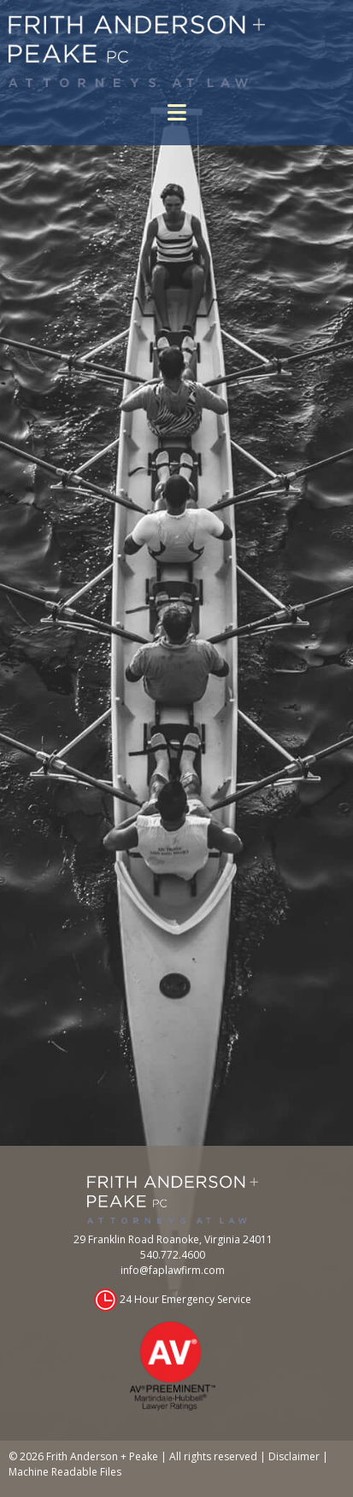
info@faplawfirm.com (173, 1270)
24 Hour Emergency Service (185, 1299)
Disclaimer (294, 1456)
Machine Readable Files (65, 1472)
